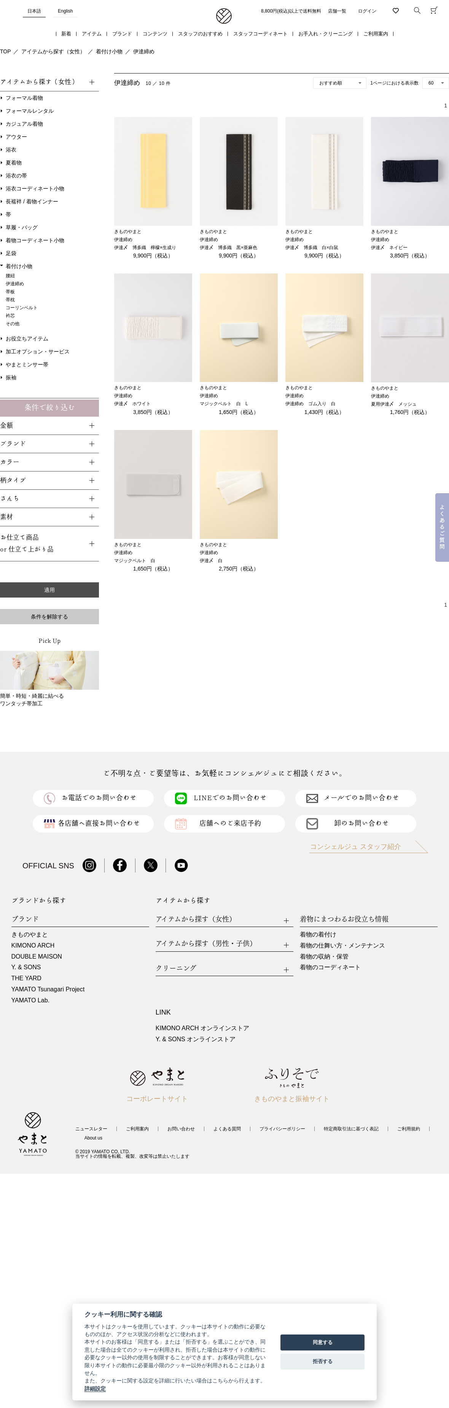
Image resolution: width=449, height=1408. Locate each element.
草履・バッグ (22, 227)
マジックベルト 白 (134, 560)
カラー (9, 462)
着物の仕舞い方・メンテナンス (342, 945)
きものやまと (29, 934)
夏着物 (14, 163)
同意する (323, 1342)
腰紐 (10, 275)
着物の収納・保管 (324, 956)
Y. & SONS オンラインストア (196, 1039)
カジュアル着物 (24, 124)
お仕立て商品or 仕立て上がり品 (27, 543)
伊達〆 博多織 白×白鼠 (311, 247)
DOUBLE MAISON (36, 956)
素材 (6, 517)
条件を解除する (49, 617)
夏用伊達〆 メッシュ (394, 404)
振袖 (11, 377)
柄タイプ (13, 480)
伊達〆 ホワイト (132, 403)
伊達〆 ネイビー (389, 247)
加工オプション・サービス (38, 351)
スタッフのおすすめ (200, 34)
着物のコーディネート (330, 967)
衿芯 (10, 315)
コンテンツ (155, 34)
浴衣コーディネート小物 (35, 188)
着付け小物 (109, 51)
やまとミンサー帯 (27, 364)
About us (93, 1138)
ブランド (122, 34)
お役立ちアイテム (27, 339)
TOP (5, 51)
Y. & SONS (26, 967)
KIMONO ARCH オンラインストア (202, 1028)
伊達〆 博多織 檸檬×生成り (145, 247)
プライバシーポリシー (282, 1129)
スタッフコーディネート (260, 34)
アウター (16, 137)
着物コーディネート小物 (35, 240)
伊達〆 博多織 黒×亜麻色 (228, 247)
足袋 (11, 253)
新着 (66, 34)
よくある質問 (227, 1129)
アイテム (92, 34)
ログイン (367, 11)
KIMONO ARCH (33, 945)
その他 (12, 323)
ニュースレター (91, 1129)
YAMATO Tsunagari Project (48, 989)
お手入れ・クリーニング (325, 34)
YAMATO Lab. (30, 1000)
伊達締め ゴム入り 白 (310, 403)
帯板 (10, 291)
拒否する (323, 1361)
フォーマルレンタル (30, 111)
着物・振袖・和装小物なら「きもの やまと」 (224, 16)
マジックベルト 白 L (224, 403)
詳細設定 (95, 1389)
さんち (9, 499)
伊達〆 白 (211, 560)
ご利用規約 (408, 1129)
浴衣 (11, 150)
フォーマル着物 (24, 98)
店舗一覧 (337, 11)
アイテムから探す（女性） (53, 51)
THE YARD (26, 978)
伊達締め (143, 51)
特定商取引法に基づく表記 (351, 1129)
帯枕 (10, 299)
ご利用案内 (375, 34)
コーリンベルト (22, 307)
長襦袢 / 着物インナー (32, 201)
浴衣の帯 (16, 176)
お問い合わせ (181, 1129)
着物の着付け (318, 934)
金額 (6, 426)
